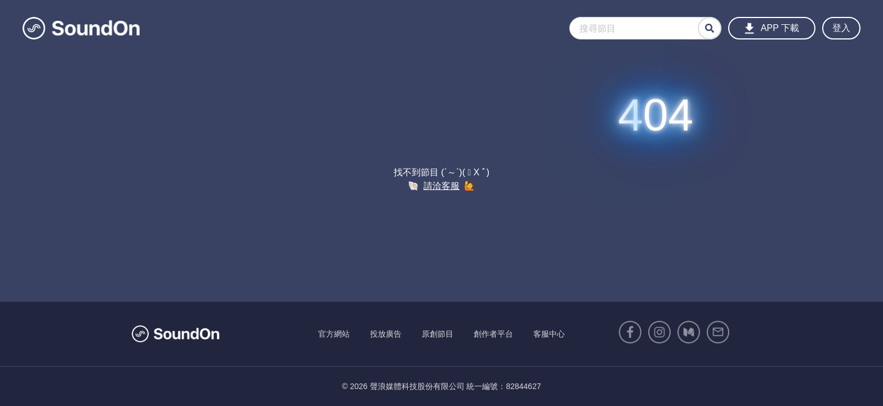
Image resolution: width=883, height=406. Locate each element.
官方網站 (334, 333)
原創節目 (437, 333)
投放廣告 (386, 333)
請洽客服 (441, 186)
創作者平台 (493, 333)
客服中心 (549, 333)
